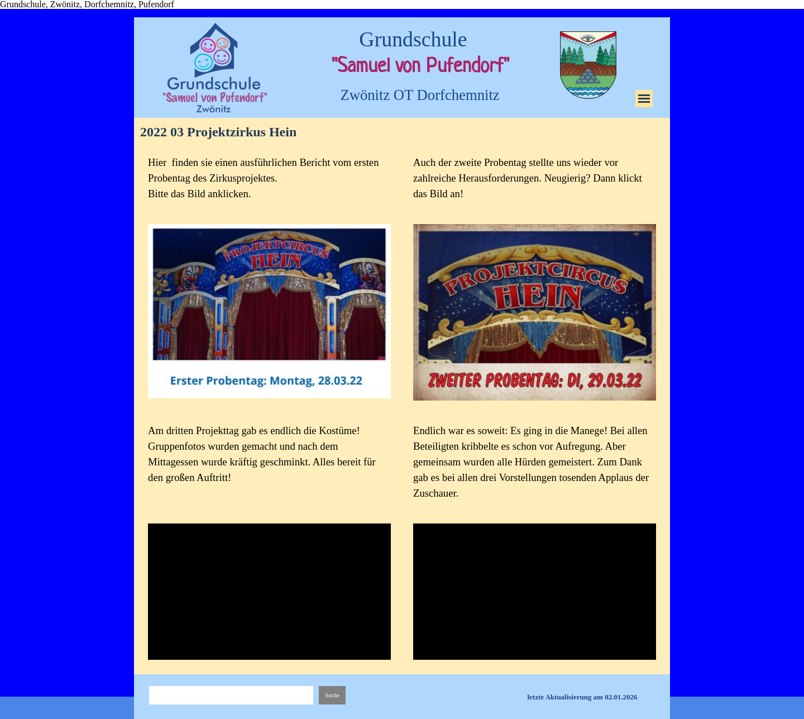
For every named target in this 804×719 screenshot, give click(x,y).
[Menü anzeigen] (644, 98)
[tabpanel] (269, 178)
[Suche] (231, 695)
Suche (332, 695)
